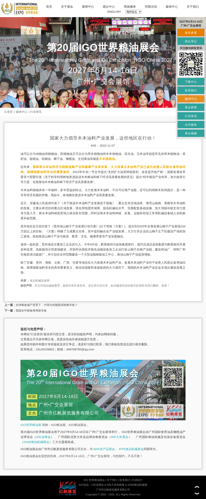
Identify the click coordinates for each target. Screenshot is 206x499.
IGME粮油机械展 (137, 484)
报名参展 (191, 32)
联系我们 (124, 479)
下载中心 (191, 81)
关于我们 (193, 6)
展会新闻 (191, 107)
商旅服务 (130, 6)
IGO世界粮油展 (31, 425)
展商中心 (88, 6)
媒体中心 (172, 6)
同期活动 (151, 6)
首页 (49, 6)
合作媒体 (191, 124)
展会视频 (191, 133)
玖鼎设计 (137, 479)
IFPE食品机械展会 (131, 449)
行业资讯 (35, 111)
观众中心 (109, 6)
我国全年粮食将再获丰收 (31, 310)
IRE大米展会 (120, 437)
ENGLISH (114, 11)
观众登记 (191, 41)
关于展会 (67, 6)
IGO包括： (85, 484)
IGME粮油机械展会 (36, 442)
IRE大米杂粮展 (116, 484)
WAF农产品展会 (104, 449)
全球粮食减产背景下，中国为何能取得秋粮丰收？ (47, 304)
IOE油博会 (43, 437)
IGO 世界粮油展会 (94, 479)
